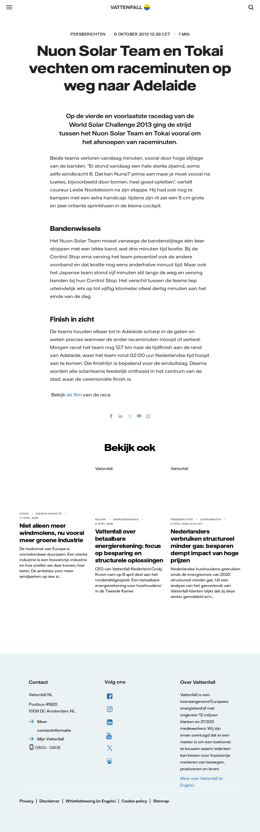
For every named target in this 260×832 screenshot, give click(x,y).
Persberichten (88, 34)
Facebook (110, 696)
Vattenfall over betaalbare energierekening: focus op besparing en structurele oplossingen (129, 546)
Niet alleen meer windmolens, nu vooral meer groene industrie (51, 533)
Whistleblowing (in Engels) (91, 801)
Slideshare (110, 761)
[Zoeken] (253, 7)
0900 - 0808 (47, 747)
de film (74, 395)
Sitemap (161, 801)
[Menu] (9, 7)
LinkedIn (110, 722)
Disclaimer (49, 801)
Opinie (24, 513)
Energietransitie (49, 513)
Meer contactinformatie (54, 726)
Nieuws (100, 519)
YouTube (110, 735)
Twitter (110, 748)
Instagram (110, 709)
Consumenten (210, 519)
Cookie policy (134, 801)
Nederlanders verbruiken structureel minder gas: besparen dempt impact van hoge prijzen (205, 546)
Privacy (26, 801)
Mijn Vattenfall (50, 739)
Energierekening (126, 519)
